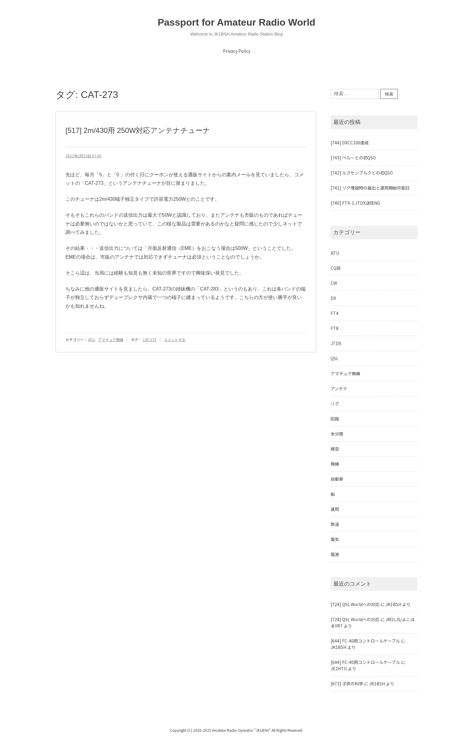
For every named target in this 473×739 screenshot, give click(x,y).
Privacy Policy (236, 51)
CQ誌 (336, 268)
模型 (335, 449)
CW (334, 283)
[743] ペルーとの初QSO (353, 158)
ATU (91, 339)
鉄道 (335, 524)
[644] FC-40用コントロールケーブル (365, 641)
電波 (335, 554)
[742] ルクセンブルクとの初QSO (362, 173)
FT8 (334, 328)
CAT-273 (149, 339)
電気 (335, 539)
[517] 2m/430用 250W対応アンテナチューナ (137, 130)
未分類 (337, 434)
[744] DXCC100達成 (350, 143)
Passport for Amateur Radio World (237, 22)
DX (333, 298)
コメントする (175, 339)
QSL (334, 358)
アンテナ (339, 388)
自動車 (337, 479)
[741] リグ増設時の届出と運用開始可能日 (370, 188)
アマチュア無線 (110, 339)
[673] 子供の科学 (347, 684)
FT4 (334, 313)
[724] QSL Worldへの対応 (355, 604)
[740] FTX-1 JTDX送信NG (355, 203)
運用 (335, 509)
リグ (335, 404)
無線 (335, 464)
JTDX (336, 343)
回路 (335, 419)
